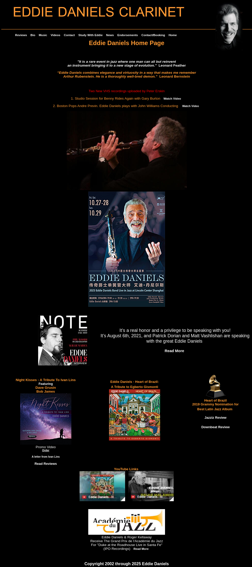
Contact (69, 35)
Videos (55, 35)
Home (173, 35)
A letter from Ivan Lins (46, 456)
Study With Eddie (90, 35)
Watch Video (172, 98)
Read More (174, 351)
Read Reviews (46, 464)
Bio (32, 35)
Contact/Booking (153, 35)
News (110, 35)
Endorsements (127, 35)
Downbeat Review (215, 427)
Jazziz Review (215, 417)
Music (43, 35)
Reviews (21, 35)
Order (45, 450)
